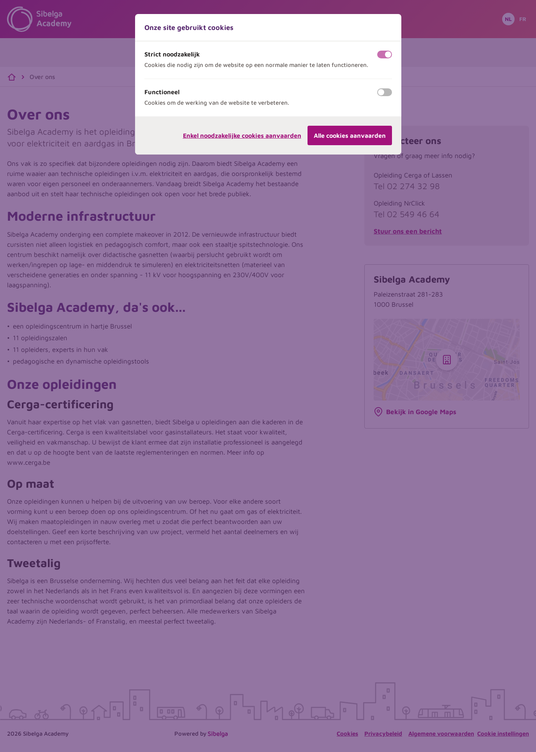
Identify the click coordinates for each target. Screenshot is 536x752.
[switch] (384, 54)
